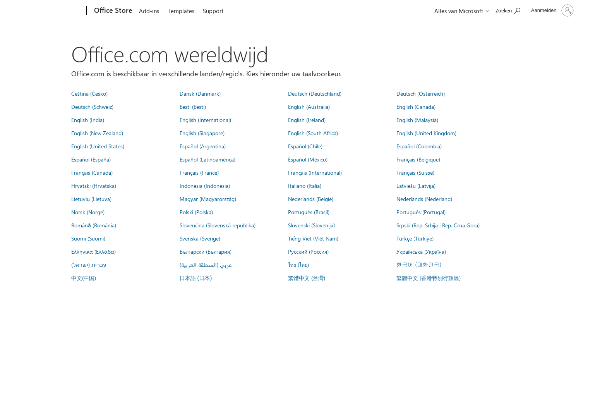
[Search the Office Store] (508, 10)
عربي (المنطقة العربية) (206, 264)
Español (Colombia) (419, 146)
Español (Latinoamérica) (207, 159)
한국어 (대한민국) (418, 264)
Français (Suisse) (415, 172)
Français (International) (315, 172)
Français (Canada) (92, 172)
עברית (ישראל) (88, 264)
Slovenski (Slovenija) (311, 225)
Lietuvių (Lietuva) (91, 199)
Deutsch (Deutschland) (314, 93)
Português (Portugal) (421, 212)
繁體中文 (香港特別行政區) (428, 278)
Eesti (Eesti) (193, 106)
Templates (181, 11)
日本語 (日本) (196, 278)
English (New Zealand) (97, 133)
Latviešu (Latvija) (416, 185)
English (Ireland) (307, 120)
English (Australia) (309, 106)
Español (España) (91, 159)
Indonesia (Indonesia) (205, 185)
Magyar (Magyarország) (208, 199)
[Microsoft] (56, 10)
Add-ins (149, 11)
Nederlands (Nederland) (424, 199)
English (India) (87, 120)
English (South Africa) (313, 133)
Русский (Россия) (308, 251)
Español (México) (308, 159)
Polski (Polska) (196, 212)
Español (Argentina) (203, 146)
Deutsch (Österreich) (420, 93)
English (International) (205, 120)
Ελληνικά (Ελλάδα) (93, 251)
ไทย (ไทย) (298, 264)
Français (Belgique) (418, 159)
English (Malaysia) (417, 120)
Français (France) (199, 172)
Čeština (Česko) (89, 93)
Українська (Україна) (421, 251)
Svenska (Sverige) (200, 238)
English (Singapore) (202, 133)
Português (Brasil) (308, 212)
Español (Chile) (305, 146)
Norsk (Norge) (88, 212)
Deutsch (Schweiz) (92, 106)
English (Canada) (416, 106)
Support (213, 11)
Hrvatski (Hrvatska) (93, 185)
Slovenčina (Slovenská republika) (217, 225)
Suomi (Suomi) (88, 238)
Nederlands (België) (310, 199)
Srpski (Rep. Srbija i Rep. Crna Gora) (438, 225)
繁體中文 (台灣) (306, 278)
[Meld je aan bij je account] (551, 10)
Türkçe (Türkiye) (415, 238)
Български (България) (205, 251)
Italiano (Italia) (304, 185)
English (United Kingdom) (426, 133)
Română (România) (93, 225)
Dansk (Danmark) (200, 93)
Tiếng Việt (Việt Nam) (313, 238)
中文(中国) (83, 278)
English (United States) (97, 146)
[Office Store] (112, 10)
